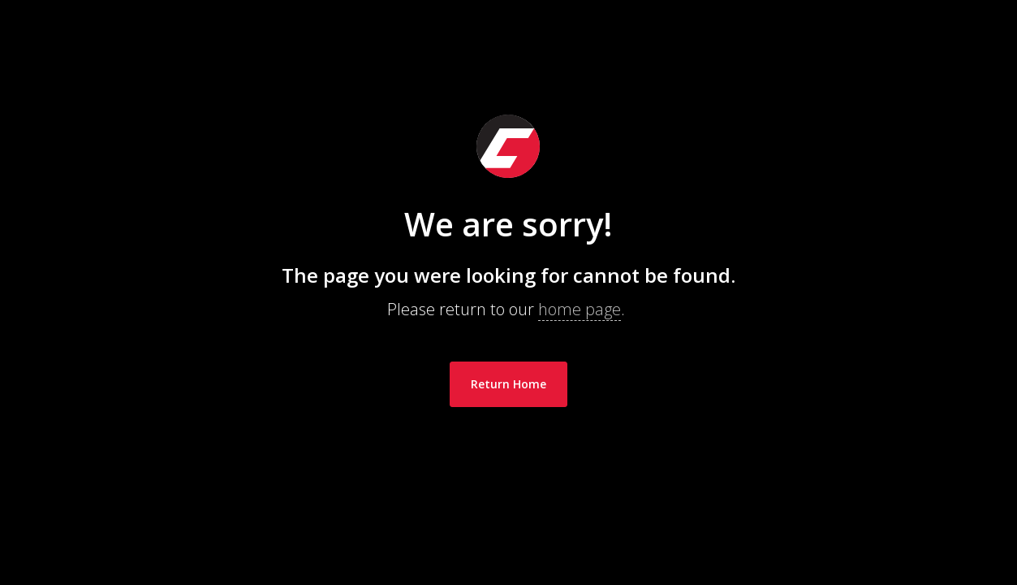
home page (579, 309)
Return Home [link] (508, 384)
